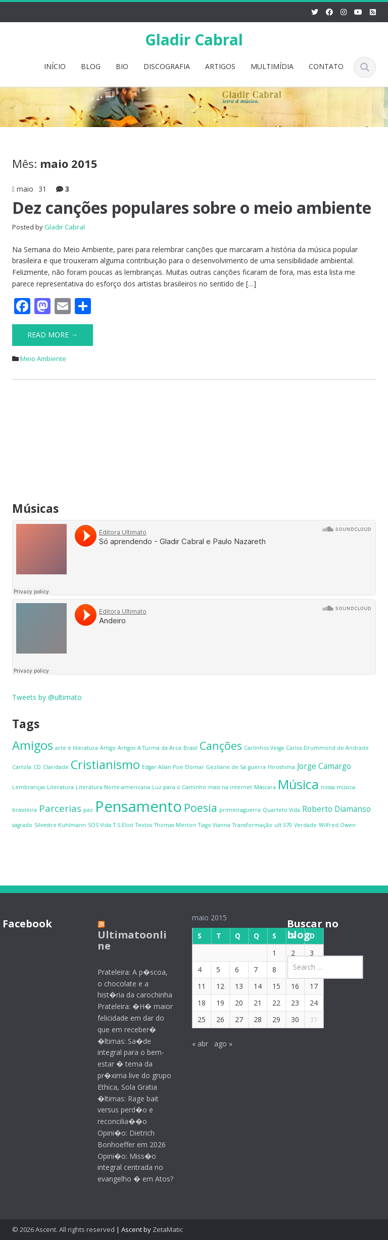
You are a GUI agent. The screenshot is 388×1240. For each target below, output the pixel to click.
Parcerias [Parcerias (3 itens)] (60, 808)
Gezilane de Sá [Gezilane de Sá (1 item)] (226, 767)
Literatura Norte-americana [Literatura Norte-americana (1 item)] (113, 787)
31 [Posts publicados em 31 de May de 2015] (307, 1019)
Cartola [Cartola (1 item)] (21, 767)
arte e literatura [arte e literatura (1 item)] (76, 747)
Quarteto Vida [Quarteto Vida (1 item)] (281, 809)
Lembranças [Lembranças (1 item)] (28, 787)
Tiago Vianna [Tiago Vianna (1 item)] (214, 825)
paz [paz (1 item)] (88, 809)
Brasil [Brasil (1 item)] (190, 747)
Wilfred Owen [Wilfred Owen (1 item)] (337, 825)
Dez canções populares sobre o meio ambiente (191, 207)
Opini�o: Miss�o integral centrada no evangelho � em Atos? (128, 1167)
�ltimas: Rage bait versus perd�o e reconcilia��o (121, 1110)
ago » (216, 1043)
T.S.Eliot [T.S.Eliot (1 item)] (123, 825)
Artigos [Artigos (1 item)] (126, 747)
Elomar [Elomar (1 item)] (194, 767)
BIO (122, 66)
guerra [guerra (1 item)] (257, 767)
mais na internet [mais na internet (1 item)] (230, 787)
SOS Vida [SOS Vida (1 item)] (99, 825)
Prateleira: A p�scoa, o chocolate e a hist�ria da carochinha (127, 983)
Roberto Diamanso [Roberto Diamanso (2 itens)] (336, 808)
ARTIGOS (220, 66)
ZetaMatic (168, 1229)
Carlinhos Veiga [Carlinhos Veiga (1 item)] (264, 747)
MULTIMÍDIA (272, 66)
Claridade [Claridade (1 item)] (56, 767)
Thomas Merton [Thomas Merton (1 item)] (175, 825)
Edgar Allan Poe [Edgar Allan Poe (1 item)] (162, 767)
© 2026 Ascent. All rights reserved (63, 1229)
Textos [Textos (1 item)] (143, 825)
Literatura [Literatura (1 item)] (60, 787)
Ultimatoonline (125, 940)
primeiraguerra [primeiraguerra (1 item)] (240, 809)
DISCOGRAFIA (166, 66)
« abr (193, 1043)
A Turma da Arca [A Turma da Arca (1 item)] (159, 747)
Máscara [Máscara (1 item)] (265, 787)
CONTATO (326, 66)
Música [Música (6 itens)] (298, 784)
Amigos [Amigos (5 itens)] (32, 745)
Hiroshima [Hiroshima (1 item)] (281, 767)
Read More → (52, 334)
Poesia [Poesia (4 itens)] (200, 807)
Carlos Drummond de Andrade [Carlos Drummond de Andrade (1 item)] (327, 747)
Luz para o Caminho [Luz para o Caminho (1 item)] (179, 787)
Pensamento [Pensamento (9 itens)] (138, 806)
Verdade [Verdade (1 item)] (305, 825)
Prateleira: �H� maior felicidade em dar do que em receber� (128, 1017)
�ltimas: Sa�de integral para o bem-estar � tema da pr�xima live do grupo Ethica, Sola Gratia (127, 1064)
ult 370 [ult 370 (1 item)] (283, 825)
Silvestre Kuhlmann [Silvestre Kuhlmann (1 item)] (60, 825)
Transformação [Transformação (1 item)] (252, 825)
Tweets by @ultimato (47, 697)
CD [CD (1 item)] (37, 767)
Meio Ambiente (43, 358)
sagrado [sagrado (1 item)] (22, 825)
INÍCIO (55, 66)
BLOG (91, 66)
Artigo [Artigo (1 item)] (108, 747)
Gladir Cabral (194, 39)
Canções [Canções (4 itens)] (221, 745)
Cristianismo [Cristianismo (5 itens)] (105, 764)
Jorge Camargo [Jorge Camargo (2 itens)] (324, 766)
